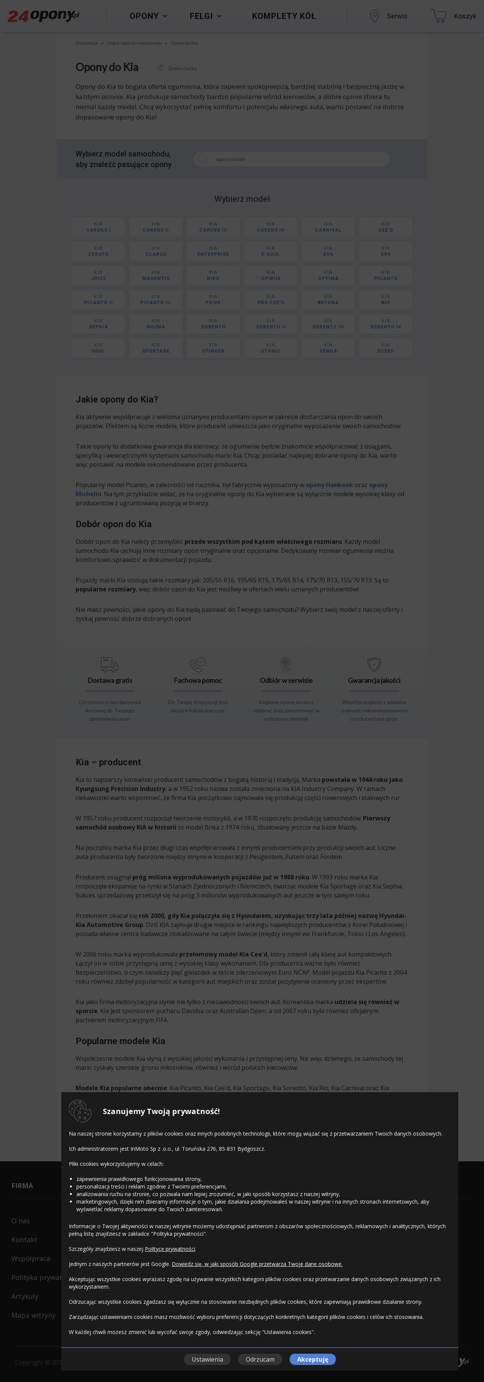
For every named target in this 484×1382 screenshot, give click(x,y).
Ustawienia (207, 1359)
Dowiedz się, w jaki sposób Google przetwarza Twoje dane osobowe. (257, 1263)
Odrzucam (260, 1359)
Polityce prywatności (170, 1248)
